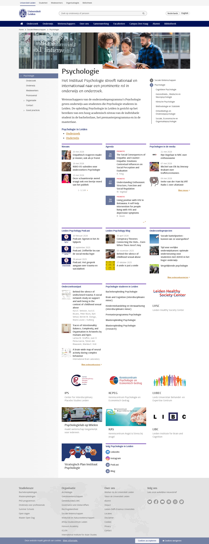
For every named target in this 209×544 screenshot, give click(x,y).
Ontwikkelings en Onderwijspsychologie (165, 112)
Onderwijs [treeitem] (30, 85)
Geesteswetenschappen (72, 496)
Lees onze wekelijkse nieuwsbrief (162, 492)
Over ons (84, 23)
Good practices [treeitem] (31, 110)
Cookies (108, 522)
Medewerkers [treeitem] (32, 90)
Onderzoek (32, 23)
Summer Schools (26, 509)
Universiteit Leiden (27, 3)
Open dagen (24, 513)
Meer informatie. (70, 540)
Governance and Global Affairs (75, 505)
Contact (108, 530)
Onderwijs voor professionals (32, 505)
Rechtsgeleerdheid (70, 509)
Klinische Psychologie (165, 101)
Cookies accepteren (147, 540)
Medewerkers (57, 3)
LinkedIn (112, 452)
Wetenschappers (66, 23)
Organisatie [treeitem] (29, 100)
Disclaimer (109, 517)
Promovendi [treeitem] (31, 95)
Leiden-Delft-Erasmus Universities (119, 509)
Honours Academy (70, 526)
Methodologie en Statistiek (168, 106)
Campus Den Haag (138, 23)
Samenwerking (101, 23)
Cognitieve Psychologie (166, 89)
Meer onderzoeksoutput (90, 364)
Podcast (112, 465)
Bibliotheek (87, 3)
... (143, 221)
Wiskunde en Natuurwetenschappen (78, 517)
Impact (108, 505)
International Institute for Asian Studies (79, 534)
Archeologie (67, 492)
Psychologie (160, 85)
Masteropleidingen (27, 496)
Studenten (43, 3)
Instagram (113, 458)
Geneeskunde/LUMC (71, 500)
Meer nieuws (183, 190)
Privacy (108, 526)
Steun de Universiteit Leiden (117, 496)
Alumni (156, 23)
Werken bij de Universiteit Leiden (119, 492)
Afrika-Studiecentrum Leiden (74, 522)
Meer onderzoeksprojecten (177, 277)
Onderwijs (48, 23)
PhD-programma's (27, 500)
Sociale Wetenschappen (36, 29)
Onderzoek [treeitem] (31, 80)
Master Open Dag (27, 517)
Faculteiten (119, 23)
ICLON (64, 530)
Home (21, 29)
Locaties (108, 513)
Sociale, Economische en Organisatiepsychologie (167, 120)
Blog (112, 471)
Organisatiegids (72, 3)
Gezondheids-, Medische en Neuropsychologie (168, 96)
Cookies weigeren (173, 540)
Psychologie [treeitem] (27, 75)
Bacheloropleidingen (28, 492)
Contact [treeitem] (29, 105)
